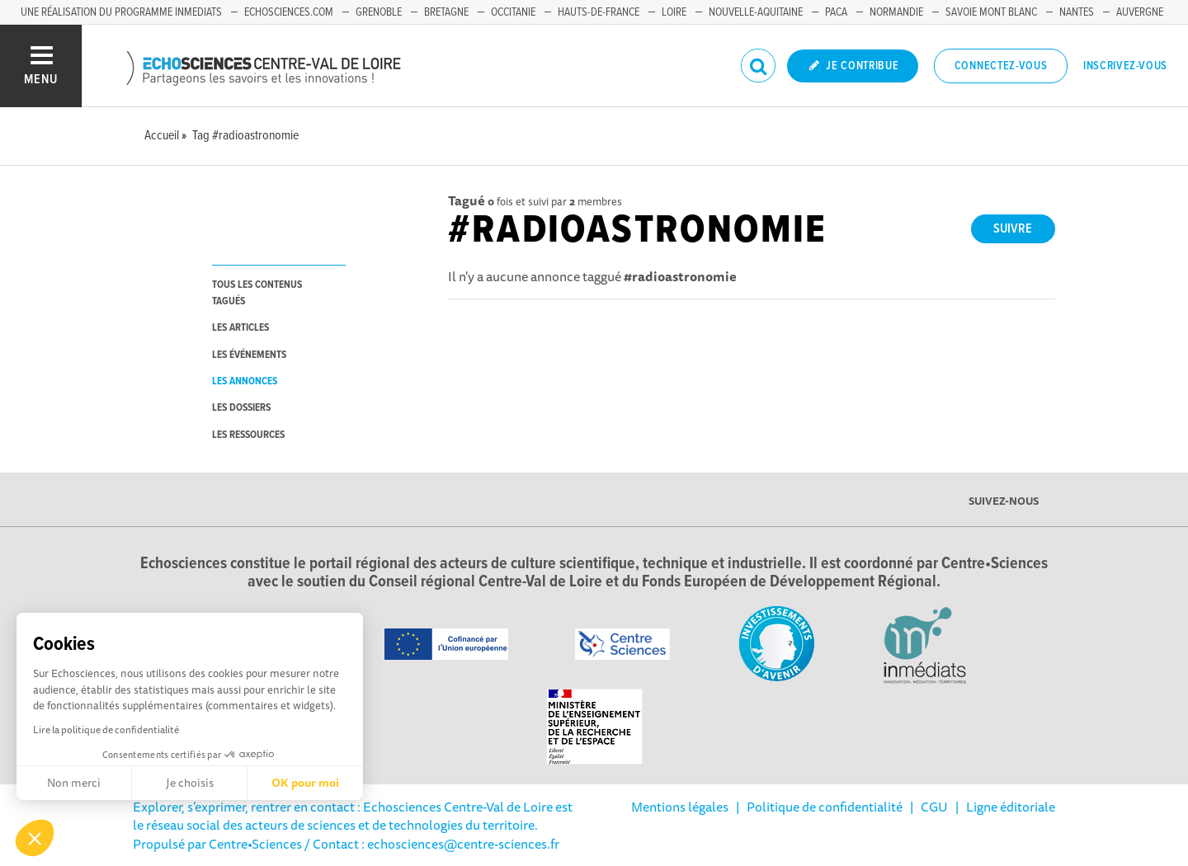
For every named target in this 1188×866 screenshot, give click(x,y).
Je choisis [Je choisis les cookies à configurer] (190, 783)
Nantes (1076, 12)
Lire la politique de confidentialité (106, 729)
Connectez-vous (1001, 66)
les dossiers (241, 408)
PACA (836, 12)
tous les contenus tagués (257, 293)
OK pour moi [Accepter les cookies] (305, 783)
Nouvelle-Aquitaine (756, 12)
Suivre (1012, 229)
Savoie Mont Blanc (991, 12)
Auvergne (1139, 12)
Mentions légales (679, 806)
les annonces (244, 381)
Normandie (896, 12)
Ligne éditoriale (1010, 806)
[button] (34, 838)
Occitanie (513, 12)
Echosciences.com (288, 12)
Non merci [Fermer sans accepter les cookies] (74, 783)
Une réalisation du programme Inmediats (121, 12)
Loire (674, 12)
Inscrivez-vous (1125, 66)
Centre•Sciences (255, 843)
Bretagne (446, 12)
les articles (240, 328)
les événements (249, 355)
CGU (934, 806)
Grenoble (379, 12)
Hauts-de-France (598, 12)
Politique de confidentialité (825, 806)
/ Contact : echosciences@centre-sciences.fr (430, 843)
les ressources (248, 435)
